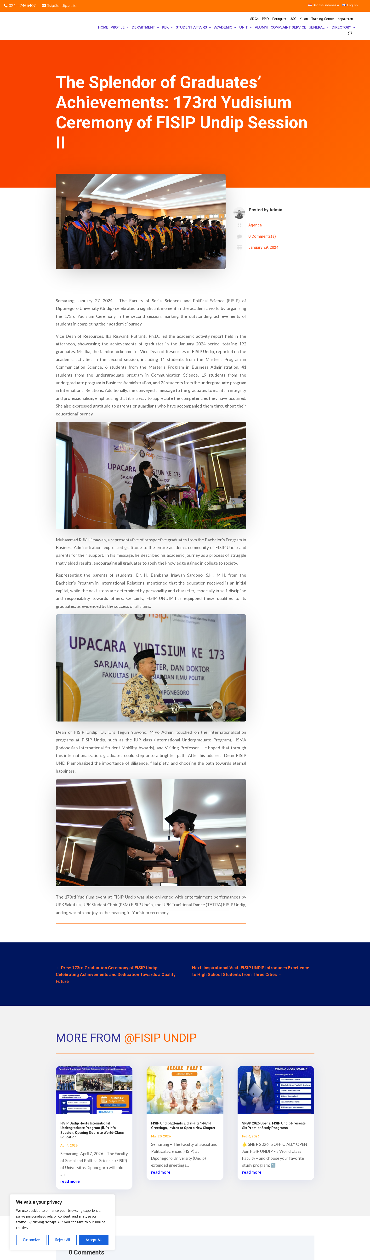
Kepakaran (345, 19)
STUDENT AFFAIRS (191, 28)
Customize (31, 1240)
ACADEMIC (223, 28)
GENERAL (316, 28)
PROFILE (118, 28)
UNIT (243, 28)
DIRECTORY (341, 28)
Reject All (62, 1240)
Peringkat (279, 19)
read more (70, 1181)
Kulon (304, 19)
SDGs (254, 19)
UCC (293, 19)
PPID (265, 19)
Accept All (94, 1240)
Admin (275, 209)
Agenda (255, 225)
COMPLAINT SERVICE (288, 28)
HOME (103, 28)
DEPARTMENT (143, 28)
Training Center (322, 19)
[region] (62, 1222)
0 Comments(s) (262, 236)
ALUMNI (261, 28)
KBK (165, 28)
